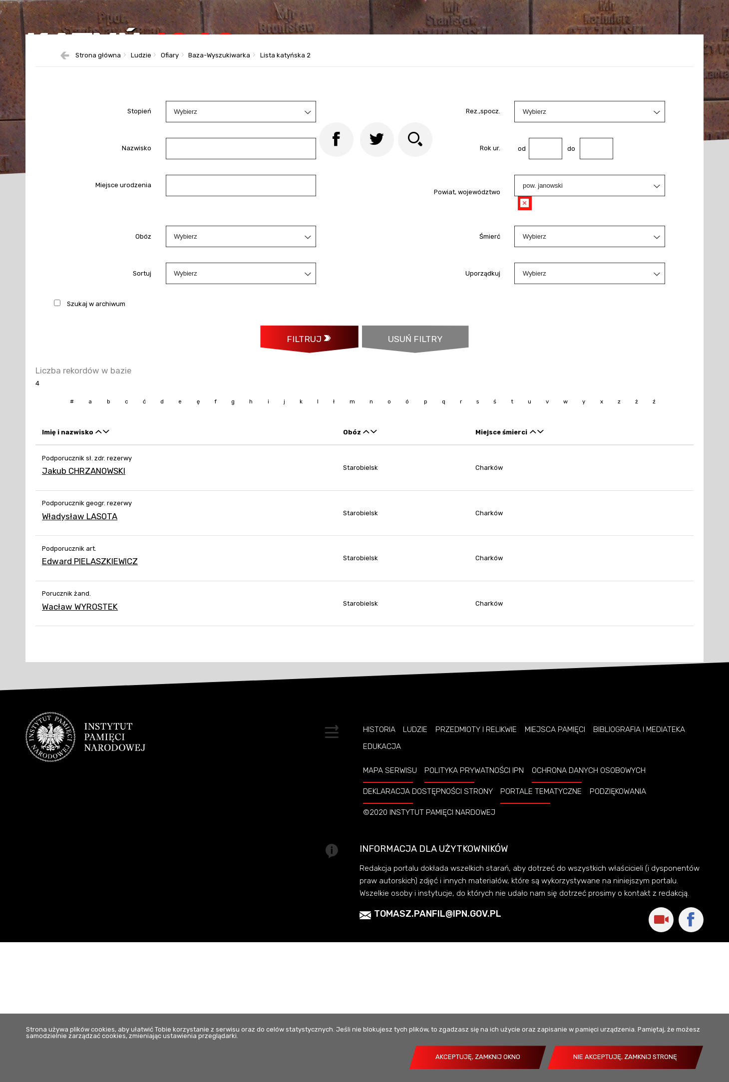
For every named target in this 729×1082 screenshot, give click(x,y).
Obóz (143, 337)
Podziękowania (618, 918)
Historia (379, 856)
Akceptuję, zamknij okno (477, 1057)
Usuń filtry (403, 436)
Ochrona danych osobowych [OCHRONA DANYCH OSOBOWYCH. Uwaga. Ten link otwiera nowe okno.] (589, 897)
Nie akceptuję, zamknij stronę (625, 1057)
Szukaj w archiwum (96, 404)
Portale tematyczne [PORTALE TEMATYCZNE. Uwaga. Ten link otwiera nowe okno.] (541, 918)
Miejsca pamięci (555, 856)
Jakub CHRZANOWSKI (83, 598)
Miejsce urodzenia (123, 286)
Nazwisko (136, 249)
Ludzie (415, 856)
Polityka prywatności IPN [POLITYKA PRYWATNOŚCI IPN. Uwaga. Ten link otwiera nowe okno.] (474, 897)
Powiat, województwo (467, 293)
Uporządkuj (482, 373)
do (568, 249)
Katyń (177, 72)
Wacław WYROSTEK (80, 734)
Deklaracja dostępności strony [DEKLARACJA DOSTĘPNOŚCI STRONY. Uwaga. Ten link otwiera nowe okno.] (428, 918)
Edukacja (382, 874)
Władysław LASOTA (79, 644)
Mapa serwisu (390, 897)
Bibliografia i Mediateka (639, 856)
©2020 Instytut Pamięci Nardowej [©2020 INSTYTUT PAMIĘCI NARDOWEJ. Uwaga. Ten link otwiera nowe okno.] (429, 939)
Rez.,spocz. (483, 212)
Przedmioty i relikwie (476, 856)
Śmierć (489, 337)
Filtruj (302, 440)
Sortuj (142, 373)
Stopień (139, 212)
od (519, 249)
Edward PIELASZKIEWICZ (90, 689)
